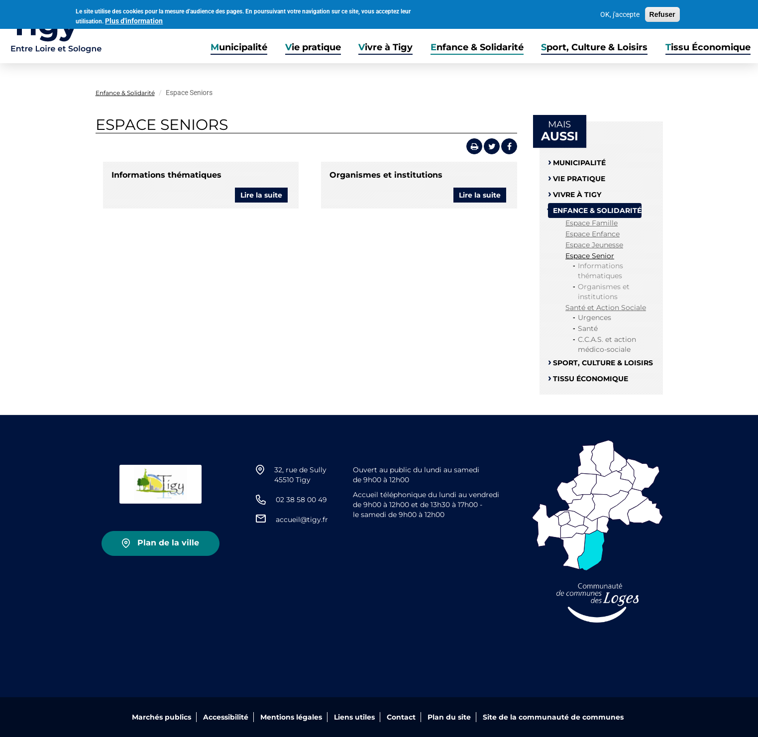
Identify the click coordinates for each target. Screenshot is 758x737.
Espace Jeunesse (594, 244)
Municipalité (239, 47)
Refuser (662, 13)
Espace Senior (589, 255)
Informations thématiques (166, 175)
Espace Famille (591, 222)
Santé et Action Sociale (605, 307)
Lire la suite (264, 196)
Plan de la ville (168, 542)
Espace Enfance (592, 233)
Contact (401, 717)
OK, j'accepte (620, 13)
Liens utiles (354, 717)
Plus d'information (134, 19)
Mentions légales (291, 717)
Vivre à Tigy (385, 47)
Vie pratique (313, 47)
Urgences (594, 317)
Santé (588, 328)
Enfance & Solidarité (477, 47)
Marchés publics (161, 717)
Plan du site (449, 717)
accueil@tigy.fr (302, 519)
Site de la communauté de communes (553, 717)
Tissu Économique (708, 47)
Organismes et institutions (385, 175)
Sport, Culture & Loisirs (594, 47)
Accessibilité (225, 717)
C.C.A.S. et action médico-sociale (607, 344)
